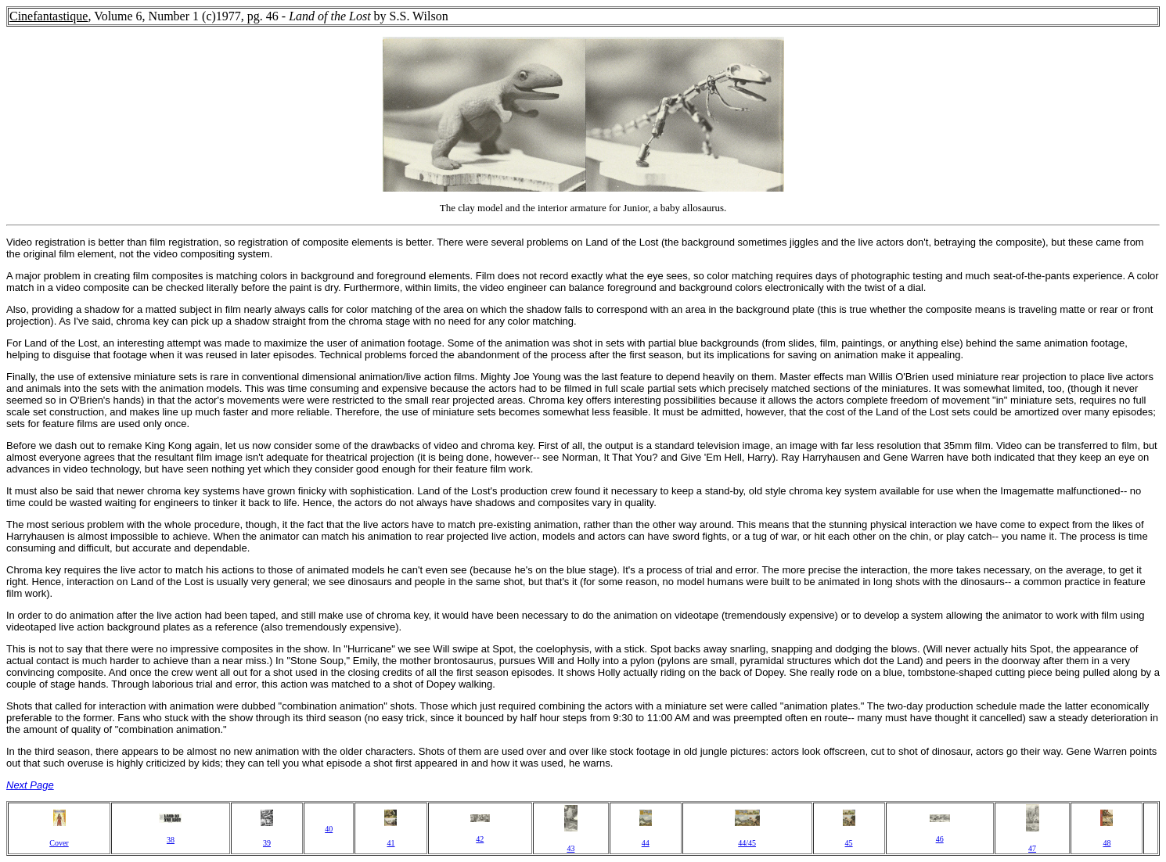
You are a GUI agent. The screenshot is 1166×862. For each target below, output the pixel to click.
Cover (58, 843)
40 (329, 828)
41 (390, 843)
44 (646, 843)
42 (480, 839)
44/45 (747, 843)
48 (1106, 843)
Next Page (30, 785)
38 (171, 839)
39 (267, 843)
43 (570, 848)
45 (849, 843)
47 (1032, 848)
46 (940, 839)
